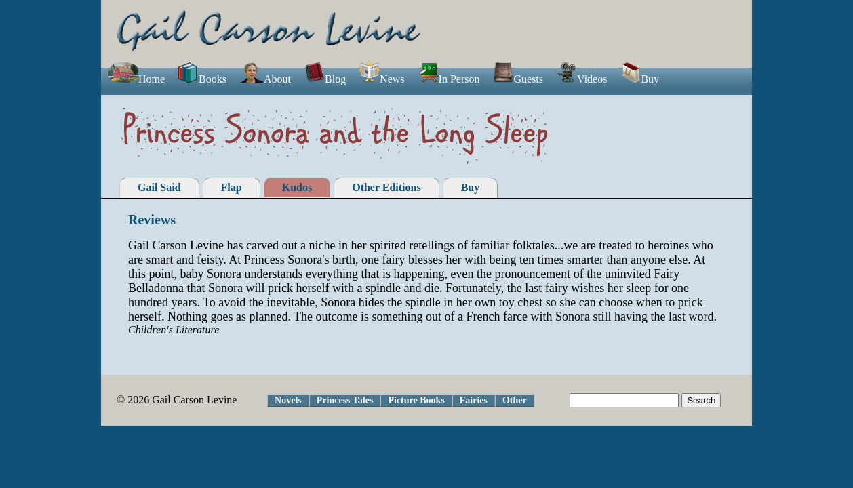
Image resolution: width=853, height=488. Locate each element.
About (265, 79)
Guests (518, 79)
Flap (231, 187)
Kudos (297, 187)
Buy (639, 79)
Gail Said (159, 187)
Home (136, 79)
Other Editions (386, 187)
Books (202, 79)
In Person (449, 79)
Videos (582, 79)
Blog (325, 79)
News (381, 79)
